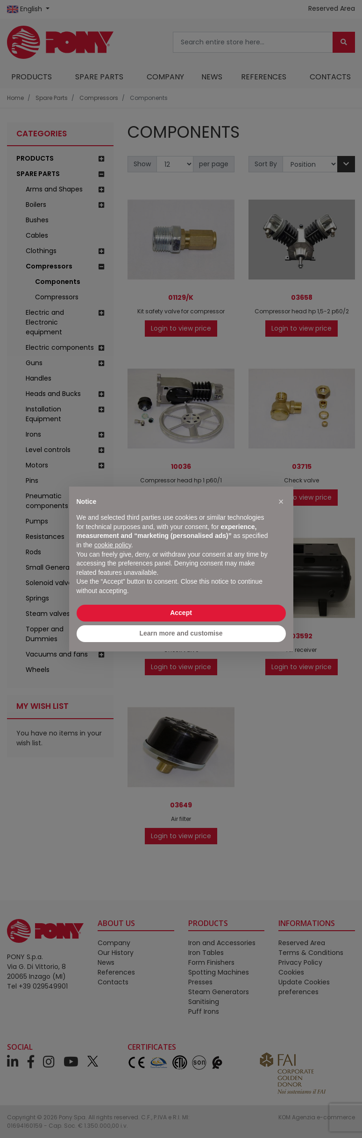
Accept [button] (181, 612)
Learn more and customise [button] (180, 633)
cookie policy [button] (112, 545)
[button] (281, 501)
